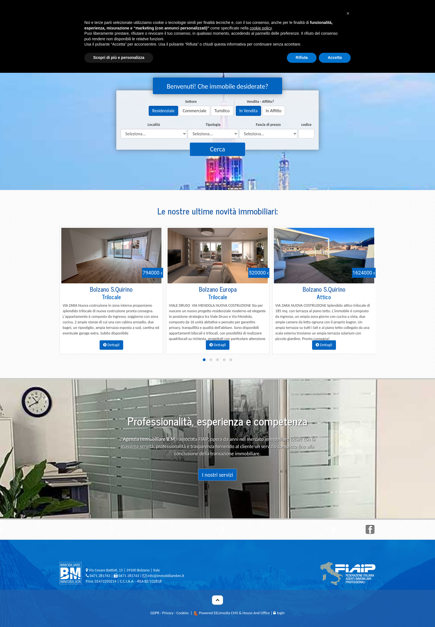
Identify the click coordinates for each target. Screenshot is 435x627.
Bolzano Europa (218, 289)
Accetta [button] (335, 57)
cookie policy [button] (261, 28)
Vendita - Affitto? (260, 101)
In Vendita (248, 110)
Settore (191, 101)
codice (306, 124)
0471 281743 (100, 575)
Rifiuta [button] (302, 57)
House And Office (256, 613)
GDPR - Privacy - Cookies (169, 613)
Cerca (217, 149)
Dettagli (111, 345)
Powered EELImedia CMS (218, 613)
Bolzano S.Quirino (111, 289)
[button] (347, 13)
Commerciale (194, 110)
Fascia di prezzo (268, 124)
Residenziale (163, 110)
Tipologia (213, 124)
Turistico (222, 110)
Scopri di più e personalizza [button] (118, 57)
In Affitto (274, 110)
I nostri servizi (217, 474)
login (279, 613)
